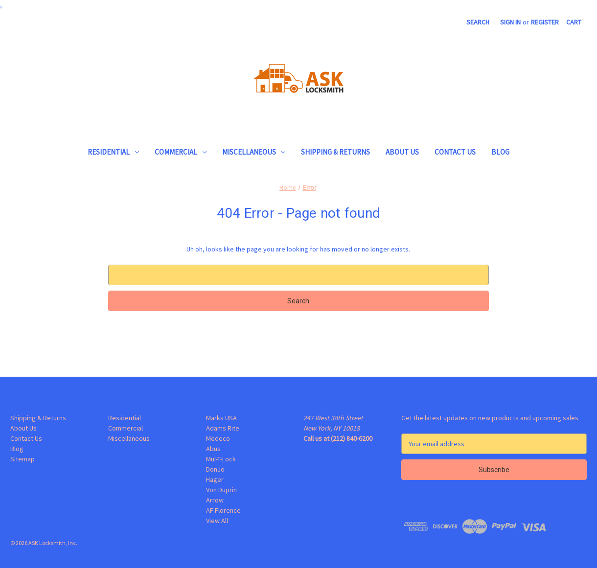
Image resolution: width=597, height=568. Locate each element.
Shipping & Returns (335, 152)
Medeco (218, 438)
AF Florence (223, 510)
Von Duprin (221, 489)
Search (477, 22)
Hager (215, 479)
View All (217, 520)
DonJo (215, 469)
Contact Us (455, 152)
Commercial (181, 152)
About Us (402, 152)
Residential (113, 152)
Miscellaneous (253, 152)
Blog (500, 152)
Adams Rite (222, 428)
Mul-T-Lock (221, 458)
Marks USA (221, 417)
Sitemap (22, 458)
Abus (213, 448)
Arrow (215, 500)
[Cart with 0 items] (574, 22)
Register (545, 22)
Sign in (510, 22)
